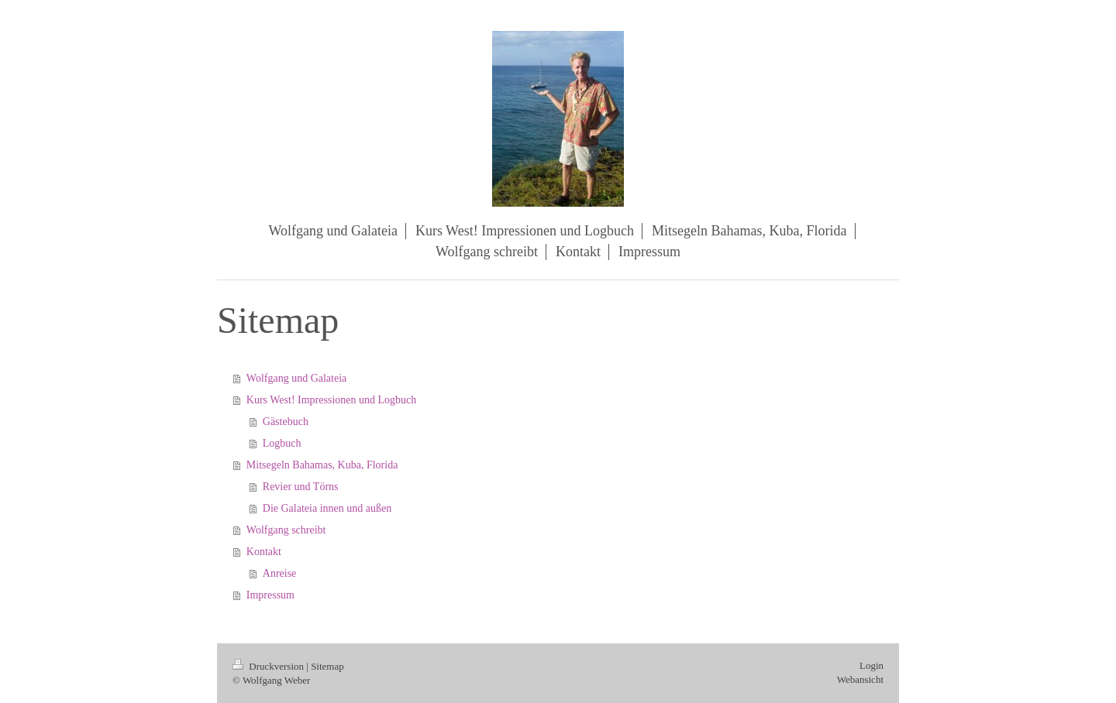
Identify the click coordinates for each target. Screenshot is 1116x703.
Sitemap (327, 666)
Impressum (270, 595)
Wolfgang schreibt (286, 530)
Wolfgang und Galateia (296, 378)
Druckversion (269, 666)
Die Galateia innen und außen (327, 508)
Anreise (280, 573)
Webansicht (860, 679)
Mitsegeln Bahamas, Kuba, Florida (322, 465)
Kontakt (263, 551)
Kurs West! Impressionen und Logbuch (331, 400)
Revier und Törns (301, 486)
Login (871, 665)
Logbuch (282, 443)
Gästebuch (285, 421)
